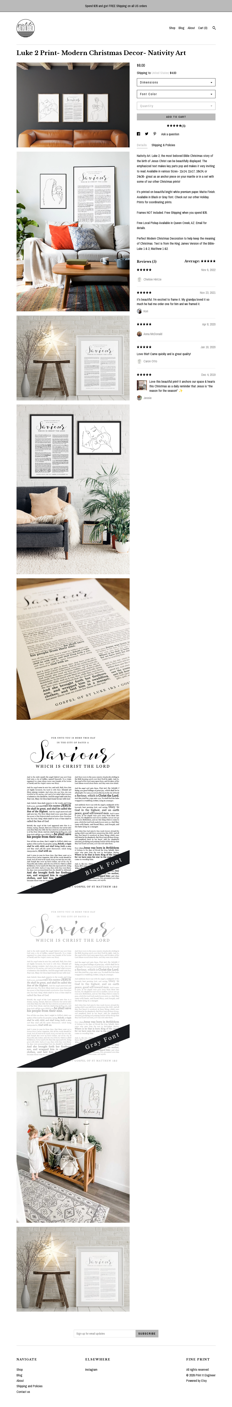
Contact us (23, 1391)
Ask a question (170, 134)
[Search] (214, 28)
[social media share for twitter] (147, 134)
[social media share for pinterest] (155, 134)
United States (160, 73)
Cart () (202, 28)
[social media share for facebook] (139, 134)
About (191, 28)
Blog (181, 28)
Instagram (91, 1369)
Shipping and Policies (30, 1386)
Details (142, 145)
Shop (172, 28)
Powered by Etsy (196, 1380)
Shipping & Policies (163, 145)
